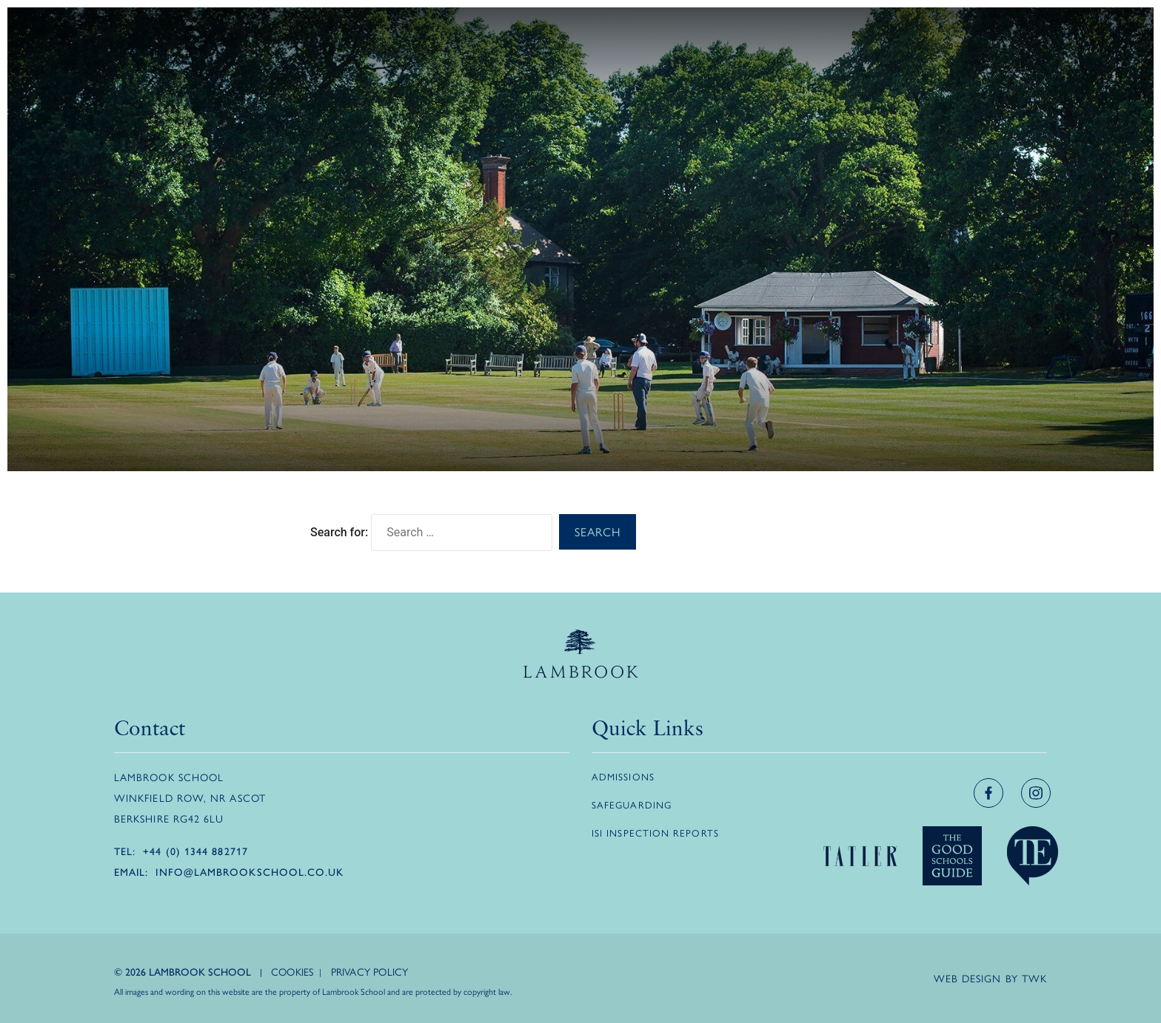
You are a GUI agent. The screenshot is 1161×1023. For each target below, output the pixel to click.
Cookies (292, 971)
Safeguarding (632, 804)
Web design (968, 977)
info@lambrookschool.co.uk (249, 871)
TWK (1034, 977)
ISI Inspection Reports (655, 833)
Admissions (623, 776)
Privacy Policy (370, 971)
